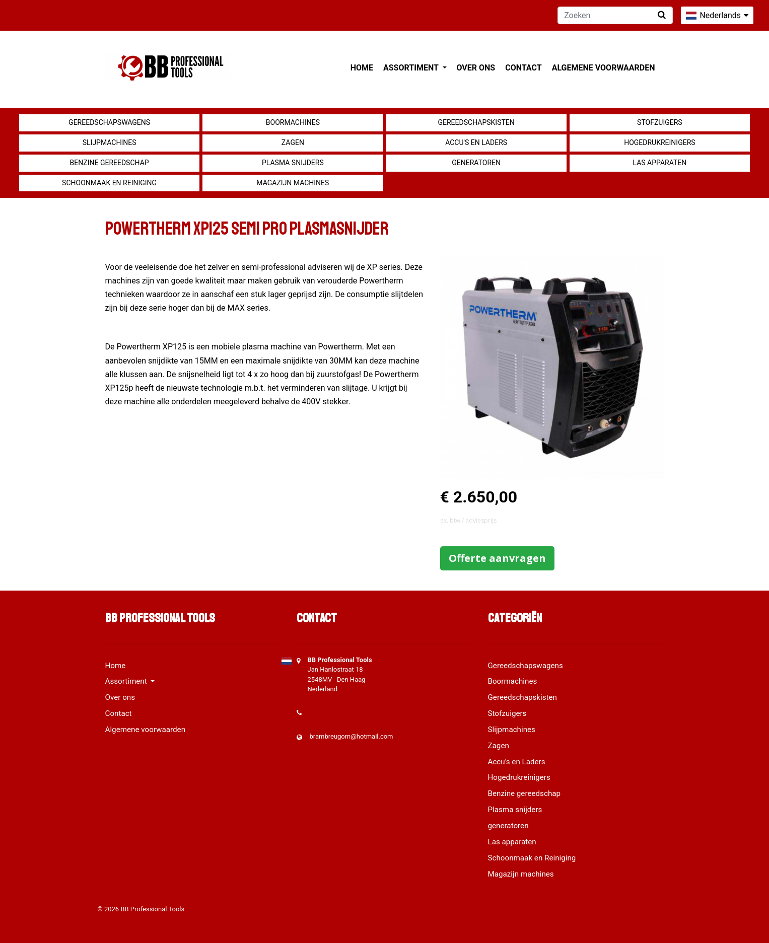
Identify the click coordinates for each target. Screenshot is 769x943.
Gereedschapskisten (476, 122)
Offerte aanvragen (497, 558)
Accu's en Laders (476, 142)
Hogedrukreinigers (659, 142)
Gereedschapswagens (109, 122)
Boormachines (293, 122)
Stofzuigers (659, 122)
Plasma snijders (293, 163)
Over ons (476, 67)
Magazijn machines (292, 183)
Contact (523, 67)
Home (362, 67)
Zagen (293, 142)
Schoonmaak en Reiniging (109, 183)
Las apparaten (660, 163)
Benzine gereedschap (109, 163)
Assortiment (411, 67)
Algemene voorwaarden (603, 67)
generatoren (476, 163)
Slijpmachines (109, 142)
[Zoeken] (615, 15)
